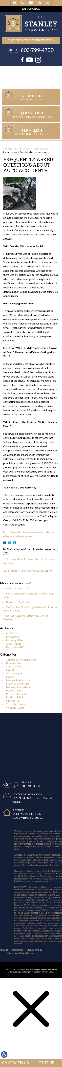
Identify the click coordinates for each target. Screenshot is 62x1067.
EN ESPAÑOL (31, 8)
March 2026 (13, 636)
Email (31, 3)
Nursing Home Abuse (18, 687)
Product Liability (15, 697)
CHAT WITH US (15, 1062)
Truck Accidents (15, 704)
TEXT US (46, 1062)
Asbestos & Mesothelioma (21, 659)
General (10, 676)
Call (22, 3)
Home (14, 3)
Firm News (12, 669)
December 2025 (15, 646)
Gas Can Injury (14, 673)
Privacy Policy (16, 949)
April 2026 (12, 633)
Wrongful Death (15, 707)
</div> (25, 1053)
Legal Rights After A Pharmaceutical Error (27, 570)
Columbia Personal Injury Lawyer (17, 149)
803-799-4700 (37, 50)
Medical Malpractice (18, 680)
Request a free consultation (31, 40)
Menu (47, 3)
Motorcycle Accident (18, 683)
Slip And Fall (13, 700)
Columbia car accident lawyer (20, 516)
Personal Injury (14, 690)
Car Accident (45, 149)
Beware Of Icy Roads (18, 602)
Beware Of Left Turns (18, 588)
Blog (36, 149)
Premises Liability (16, 693)
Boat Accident (14, 663)
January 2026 (13, 643)
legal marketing (23, 972)
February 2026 (14, 640)
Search (40, 3)
